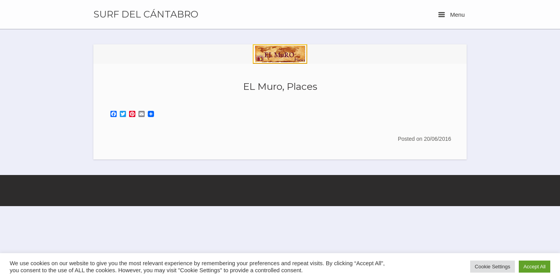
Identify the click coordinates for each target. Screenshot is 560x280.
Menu (451, 14)
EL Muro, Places (280, 86)
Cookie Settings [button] (492, 267)
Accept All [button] (534, 267)
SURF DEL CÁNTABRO (145, 14)
